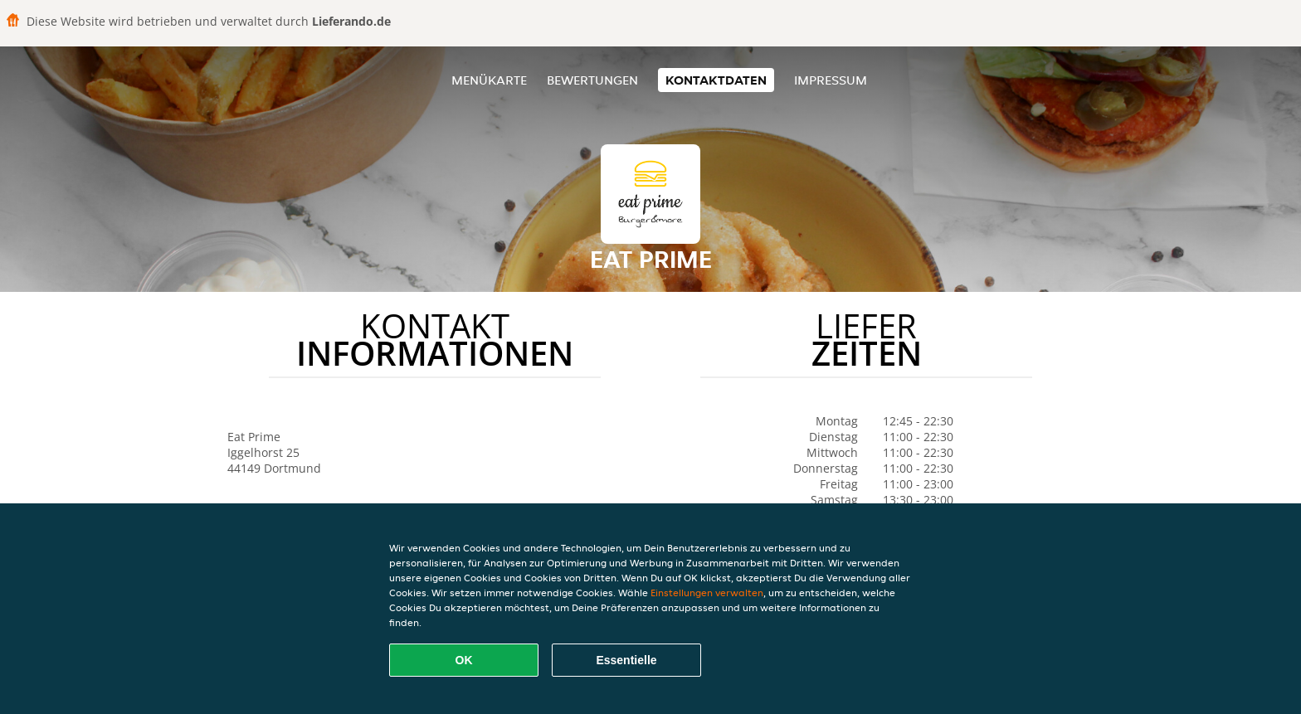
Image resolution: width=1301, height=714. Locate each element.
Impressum (830, 80)
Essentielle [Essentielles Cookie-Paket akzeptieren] (626, 660)
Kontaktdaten (716, 80)
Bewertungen (592, 80)
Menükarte (489, 80)
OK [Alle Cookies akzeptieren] (464, 660)
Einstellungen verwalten (706, 592)
